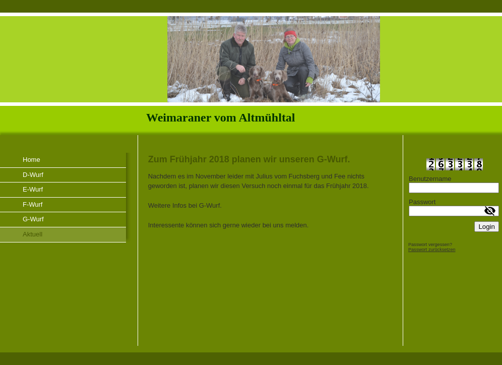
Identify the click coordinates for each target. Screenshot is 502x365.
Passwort (422, 202)
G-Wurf (33, 219)
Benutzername (430, 178)
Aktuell (32, 234)
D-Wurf (33, 174)
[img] (251, 74)
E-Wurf (33, 189)
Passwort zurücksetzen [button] (432, 249)
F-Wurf (32, 204)
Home (31, 159)
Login (486, 226)
